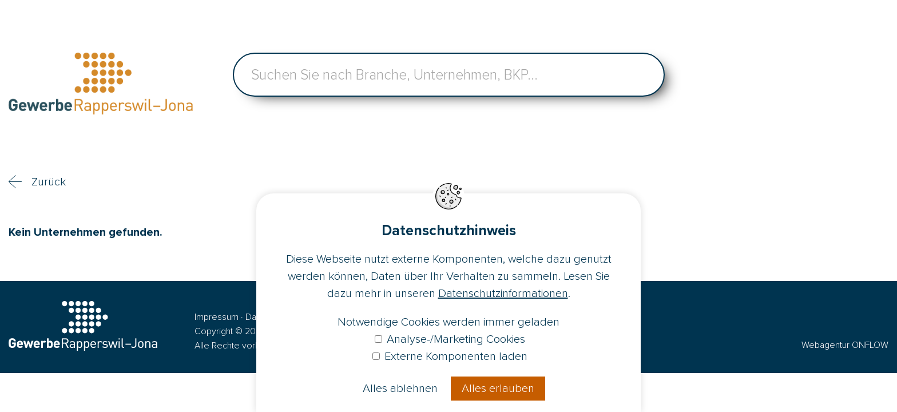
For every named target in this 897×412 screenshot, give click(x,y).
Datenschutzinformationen (503, 293)
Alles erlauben (498, 388)
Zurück (48, 182)
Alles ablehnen (400, 388)
